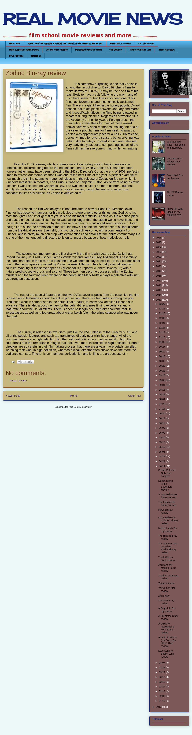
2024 (159, 247)
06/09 (162, 427)
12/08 (162, 318)
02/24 (162, 686)
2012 (159, 706)
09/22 (162, 370)
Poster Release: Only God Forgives (167, 473)
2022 (159, 256)
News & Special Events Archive (24, 49)
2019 (159, 271)
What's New (14, 43)
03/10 (162, 681)
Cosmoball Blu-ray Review (175, 177)
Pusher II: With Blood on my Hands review (175, 212)
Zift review (163, 595)
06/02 (162, 432)
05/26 (162, 437)
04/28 (162, 456)
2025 (159, 242)
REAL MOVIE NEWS (93, 18)
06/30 (162, 413)
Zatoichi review (166, 583)
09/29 (162, 365)
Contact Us (36, 55)
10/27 (162, 346)
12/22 (162, 308)
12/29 (162, 303)
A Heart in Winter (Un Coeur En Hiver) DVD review (167, 641)
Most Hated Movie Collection (88, 49)
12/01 (162, 323)
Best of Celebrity (146, 43)
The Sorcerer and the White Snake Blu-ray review (167, 548)
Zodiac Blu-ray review (166, 602)
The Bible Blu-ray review (167, 537)
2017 (159, 280)
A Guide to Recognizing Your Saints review (166, 628)
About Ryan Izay (166, 49)
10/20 (162, 351)
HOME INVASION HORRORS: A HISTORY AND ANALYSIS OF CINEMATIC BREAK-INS (65, 43)
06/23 (162, 418)
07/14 (162, 408)
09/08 (162, 380)
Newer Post (13, 395)
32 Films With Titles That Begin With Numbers (176, 145)
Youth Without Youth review (166, 559)
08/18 (162, 389)
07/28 (162, 404)
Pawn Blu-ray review (165, 511)
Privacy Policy (16, 55)
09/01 (162, 385)
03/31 (162, 667)
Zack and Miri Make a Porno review (167, 567)
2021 (159, 261)
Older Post (134, 395)
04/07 (162, 662)
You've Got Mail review (166, 589)
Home (74, 395)
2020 (159, 266)
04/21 (162, 461)
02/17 (162, 691)
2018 (159, 275)
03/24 (162, 672)
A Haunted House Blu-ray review (168, 496)
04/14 (162, 466)
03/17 (162, 677)
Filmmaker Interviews (120, 43)
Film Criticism (115, 49)
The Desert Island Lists (140, 49)
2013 (159, 299)
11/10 (162, 337)
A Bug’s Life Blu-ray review (167, 610)
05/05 (162, 451)
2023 (159, 252)
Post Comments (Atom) (80, 407)
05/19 (162, 442)
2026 (159, 237)
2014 (159, 294)
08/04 (162, 399)
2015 (159, 290)
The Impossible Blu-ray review (167, 503)
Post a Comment (18, 380)
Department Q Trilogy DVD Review (174, 161)
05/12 (162, 446)
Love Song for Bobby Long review (166, 653)
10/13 (162, 356)
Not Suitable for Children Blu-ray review (168, 520)
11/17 (162, 332)
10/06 (162, 361)
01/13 (162, 701)
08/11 (162, 394)
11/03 (162, 342)
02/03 (162, 696)
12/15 (162, 313)
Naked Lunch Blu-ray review (168, 530)
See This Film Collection (57, 49)
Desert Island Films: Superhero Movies (165, 485)
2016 (159, 285)
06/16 (162, 423)
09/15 (162, 375)
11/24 (162, 327)
